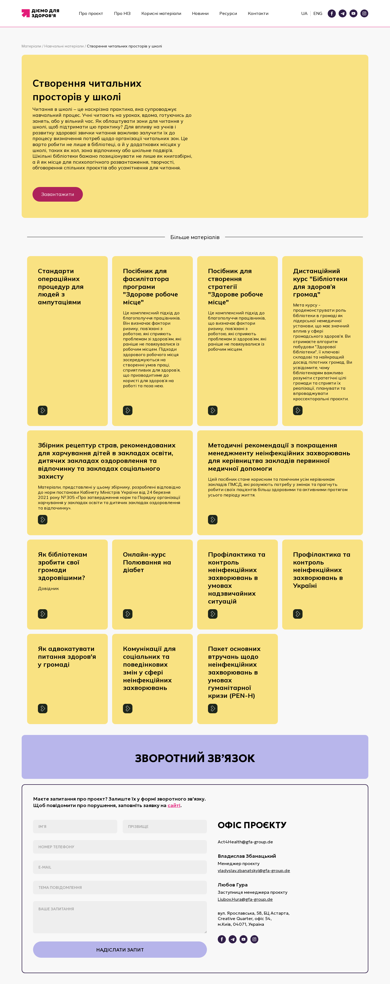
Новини (200, 13)
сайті (174, 805)
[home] (42, 13)
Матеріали (32, 46)
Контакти (258, 13)
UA (304, 13)
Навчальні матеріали (64, 46)
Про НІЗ (122, 13)
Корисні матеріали (161, 13)
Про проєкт (91, 13)
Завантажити (57, 194)
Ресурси (228, 13)
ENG (317, 13)
